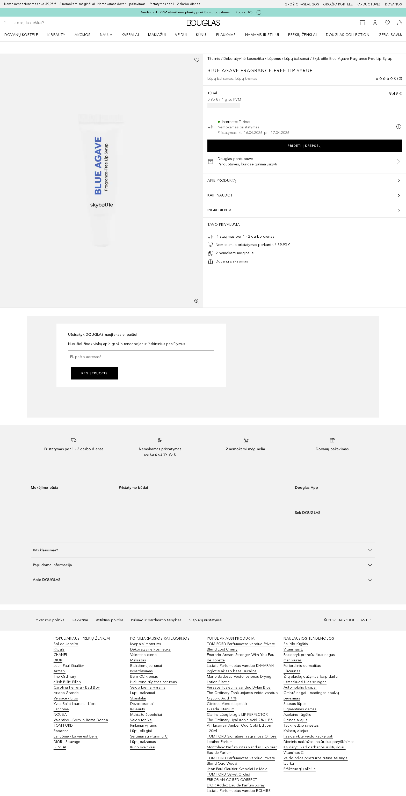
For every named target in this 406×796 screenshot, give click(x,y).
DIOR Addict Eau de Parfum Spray (236, 785)
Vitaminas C (293, 752)
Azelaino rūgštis (297, 714)
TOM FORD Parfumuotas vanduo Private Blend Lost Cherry (241, 647)
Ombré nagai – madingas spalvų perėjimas (311, 695)
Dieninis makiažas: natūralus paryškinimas (319, 742)
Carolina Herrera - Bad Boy (77, 687)
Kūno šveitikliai (142, 747)
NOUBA (60, 714)
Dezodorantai (142, 704)
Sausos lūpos (295, 704)
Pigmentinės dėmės (300, 709)
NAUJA (106, 35)
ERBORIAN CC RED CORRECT (232, 780)
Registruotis (94, 373)
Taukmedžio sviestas (301, 725)
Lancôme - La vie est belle (76, 736)
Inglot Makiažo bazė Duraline (232, 671)
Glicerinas (292, 671)
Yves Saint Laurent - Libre (75, 704)
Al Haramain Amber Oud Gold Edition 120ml (239, 728)
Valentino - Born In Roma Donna (81, 720)
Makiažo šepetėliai (146, 714)
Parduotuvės (369, 4)
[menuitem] (24, 35)
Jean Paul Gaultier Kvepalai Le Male (237, 769)
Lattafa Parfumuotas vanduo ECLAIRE (239, 790)
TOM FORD (63, 725)
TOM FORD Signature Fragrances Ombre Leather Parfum (242, 739)
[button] (203, 550)
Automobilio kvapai (300, 687)
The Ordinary (65, 676)
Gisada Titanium (220, 709)
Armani (60, 671)
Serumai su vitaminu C (149, 736)
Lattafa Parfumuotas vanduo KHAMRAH (240, 665)
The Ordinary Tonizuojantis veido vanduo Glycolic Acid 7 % (242, 695)
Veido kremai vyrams (147, 687)
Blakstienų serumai (146, 665)
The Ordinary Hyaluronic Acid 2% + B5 (240, 720)
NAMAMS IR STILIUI (262, 35)
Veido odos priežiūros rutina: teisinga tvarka (316, 761)
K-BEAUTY (56, 35)
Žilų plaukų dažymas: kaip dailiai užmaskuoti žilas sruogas (311, 679)
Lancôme (61, 709)
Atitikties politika (110, 620)
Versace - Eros (66, 698)
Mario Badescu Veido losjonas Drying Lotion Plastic (239, 679)
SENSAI (60, 747)
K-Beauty (137, 709)
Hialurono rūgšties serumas (153, 682)
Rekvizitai (80, 620)
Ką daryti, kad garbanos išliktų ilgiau (315, 747)
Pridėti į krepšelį (305, 146)
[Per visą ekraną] (197, 301)
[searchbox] (50, 22)
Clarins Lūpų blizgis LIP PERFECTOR (237, 714)
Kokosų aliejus (296, 731)
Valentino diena (143, 655)
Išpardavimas (141, 671)
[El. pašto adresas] (141, 356)
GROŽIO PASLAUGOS (302, 4)
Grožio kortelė (338, 4)
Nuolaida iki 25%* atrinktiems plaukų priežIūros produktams (185, 12)
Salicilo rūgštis (296, 644)
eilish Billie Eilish (67, 682)
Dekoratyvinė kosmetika (243, 58)
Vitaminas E (293, 649)
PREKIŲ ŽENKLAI (302, 35)
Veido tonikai (141, 720)
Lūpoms (274, 58)
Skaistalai (138, 698)
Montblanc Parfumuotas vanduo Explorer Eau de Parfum (242, 750)
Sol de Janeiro (66, 644)
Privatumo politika (50, 620)
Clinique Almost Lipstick (227, 704)
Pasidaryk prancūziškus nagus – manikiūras (311, 657)
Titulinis (213, 58)
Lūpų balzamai (296, 58)
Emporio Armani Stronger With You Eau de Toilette (240, 657)
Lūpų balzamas (143, 742)
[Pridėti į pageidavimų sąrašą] (197, 60)
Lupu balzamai (142, 693)
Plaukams (226, 35)
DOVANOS (393, 4)
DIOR (58, 660)
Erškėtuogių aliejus (300, 769)
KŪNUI (201, 35)
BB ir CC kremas (144, 676)
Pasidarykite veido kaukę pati (308, 736)
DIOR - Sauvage (67, 742)
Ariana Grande (66, 693)
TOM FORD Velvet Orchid (228, 774)
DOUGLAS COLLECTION (347, 35)
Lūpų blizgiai (141, 731)
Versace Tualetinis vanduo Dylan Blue (239, 687)
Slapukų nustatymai (205, 620)
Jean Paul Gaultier (69, 665)
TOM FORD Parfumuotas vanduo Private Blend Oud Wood (241, 761)
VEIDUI (181, 35)
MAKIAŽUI (157, 35)
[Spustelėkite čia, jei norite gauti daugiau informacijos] (259, 12)
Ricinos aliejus (295, 720)
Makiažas (138, 660)
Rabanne (61, 731)
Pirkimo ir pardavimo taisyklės (156, 620)
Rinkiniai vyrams (143, 725)
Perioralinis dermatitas (302, 665)
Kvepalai (130, 35)
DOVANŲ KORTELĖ (21, 35)
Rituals (59, 649)
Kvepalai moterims (145, 644)
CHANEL (61, 655)
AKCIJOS (83, 35)
